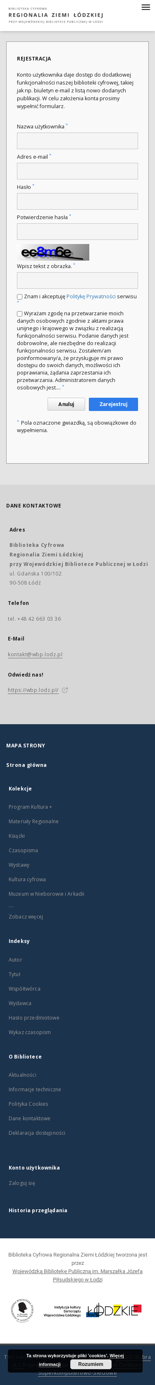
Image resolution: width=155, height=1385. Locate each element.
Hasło (25, 187)
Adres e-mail (34, 156)
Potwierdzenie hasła (44, 217)
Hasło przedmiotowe (34, 1017)
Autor (15, 959)
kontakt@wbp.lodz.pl (35, 654)
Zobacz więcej (26, 916)
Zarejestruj (113, 404)
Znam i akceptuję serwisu (77, 299)
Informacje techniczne (35, 1089)
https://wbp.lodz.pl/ (33, 690)
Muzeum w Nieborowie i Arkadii (46, 893)
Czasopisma (23, 850)
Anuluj (66, 404)
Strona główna (26, 765)
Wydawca (20, 1003)
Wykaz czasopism (30, 1032)
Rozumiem (90, 1364)
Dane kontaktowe (29, 1118)
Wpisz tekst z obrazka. (46, 266)
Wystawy (19, 864)
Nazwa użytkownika (42, 126)
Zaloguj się (22, 1183)
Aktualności (22, 1074)
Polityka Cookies (28, 1103)
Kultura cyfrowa (27, 879)
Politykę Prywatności (91, 296)
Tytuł (14, 974)
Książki (17, 835)
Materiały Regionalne (34, 821)
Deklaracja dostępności (37, 1132)
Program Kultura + (30, 806)
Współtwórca (25, 988)
